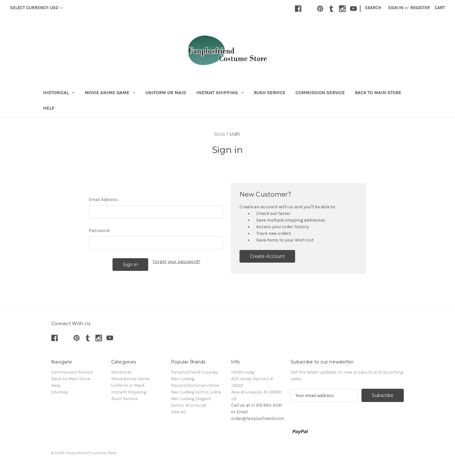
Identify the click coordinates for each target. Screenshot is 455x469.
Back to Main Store (378, 92)
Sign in (395, 7)
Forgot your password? (176, 261)
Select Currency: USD (36, 7)
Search (373, 7)
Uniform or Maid (165, 92)
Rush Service (269, 92)
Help (48, 108)
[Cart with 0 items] (439, 7)
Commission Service (320, 92)
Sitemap (59, 392)
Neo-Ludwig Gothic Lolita (196, 392)
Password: (99, 230)
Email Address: (104, 199)
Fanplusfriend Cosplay (194, 372)
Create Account (267, 256)
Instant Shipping (220, 92)
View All (178, 412)
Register (420, 7)
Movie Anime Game (110, 92)
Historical (59, 92)
